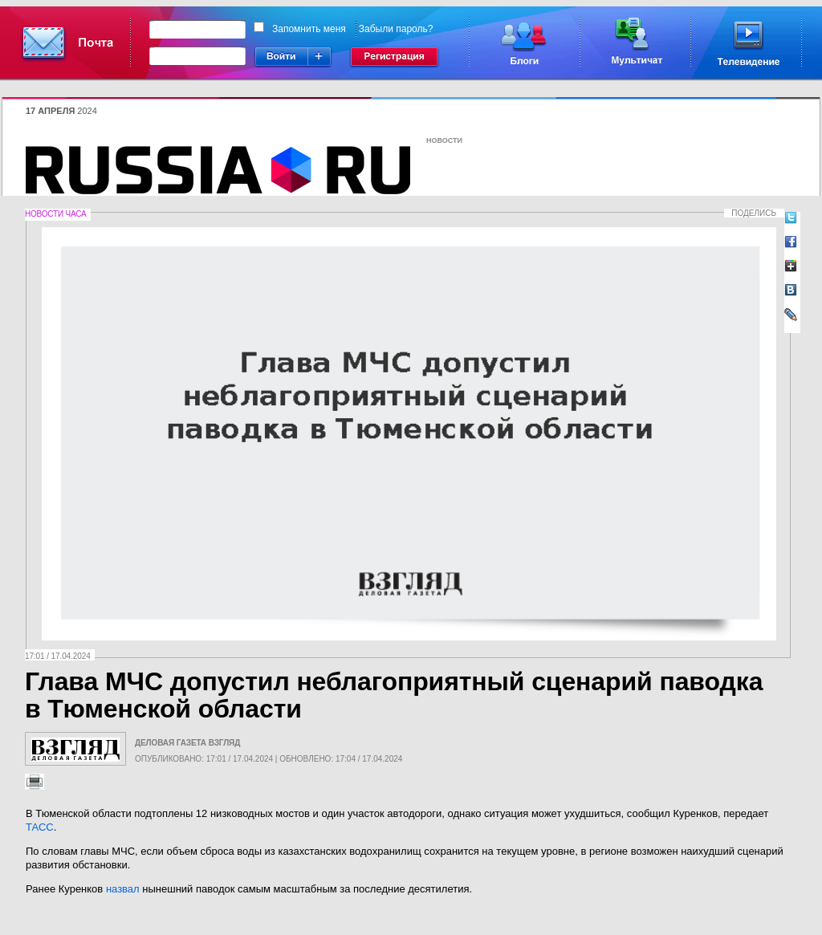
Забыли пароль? (396, 29)
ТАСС (40, 827)
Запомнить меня (309, 29)
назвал (123, 889)
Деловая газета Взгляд (187, 742)
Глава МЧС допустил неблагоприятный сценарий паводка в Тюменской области (394, 695)
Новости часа (55, 213)
